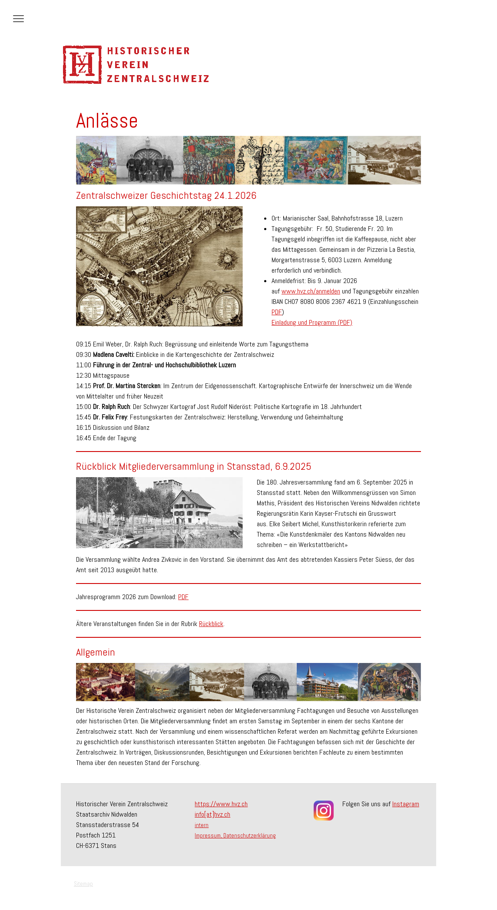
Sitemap (83, 883)
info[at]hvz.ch (212, 814)
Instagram (405, 803)
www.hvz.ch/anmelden (311, 291)
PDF (277, 312)
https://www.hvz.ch (221, 803)
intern (202, 825)
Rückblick (211, 623)
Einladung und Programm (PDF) (312, 322)
